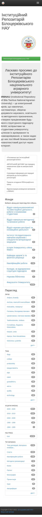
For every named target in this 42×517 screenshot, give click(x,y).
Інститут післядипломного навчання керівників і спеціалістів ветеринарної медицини (19, 238)
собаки (9, 359)
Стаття (9, 452)
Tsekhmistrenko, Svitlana (15, 320)
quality (9, 391)
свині (9, 377)
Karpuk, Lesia (12, 332)
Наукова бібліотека (16, 277)
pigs (8, 372)
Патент (9, 470)
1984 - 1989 (11, 427)
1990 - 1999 (11, 423)
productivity (11, 363)
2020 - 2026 (11, 409)
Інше (8, 484)
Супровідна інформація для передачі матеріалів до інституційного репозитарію (20, 175)
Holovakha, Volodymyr (15, 307)
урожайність (11, 382)
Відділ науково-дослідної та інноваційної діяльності (20, 228)
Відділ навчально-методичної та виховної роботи (20, 221)
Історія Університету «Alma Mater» (19, 249)
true (8, 436)
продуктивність (12, 368)
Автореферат (12, 488)
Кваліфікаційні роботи (17, 263)
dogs (8, 354)
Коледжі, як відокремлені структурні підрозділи (18, 270)
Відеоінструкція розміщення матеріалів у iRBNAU (21, 190)
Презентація (11, 479)
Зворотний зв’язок (7, 512)
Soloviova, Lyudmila (14, 341)
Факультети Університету (18, 282)
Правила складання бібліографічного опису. (20, 183)
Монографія (11, 475)
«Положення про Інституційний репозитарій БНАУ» (18, 159)
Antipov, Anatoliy (12, 298)
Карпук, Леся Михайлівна (16, 336)
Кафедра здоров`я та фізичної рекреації (17, 256)
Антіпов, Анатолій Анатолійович (18, 302)
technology (11, 395)
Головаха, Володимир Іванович (18, 311)
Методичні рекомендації (16, 461)
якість (9, 386)
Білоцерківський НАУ (25, 510)
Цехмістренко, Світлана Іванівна (19, 316)
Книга (9, 466)
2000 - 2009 (11, 418)
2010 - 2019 (11, 413)
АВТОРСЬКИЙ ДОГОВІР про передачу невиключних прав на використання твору (21, 166)
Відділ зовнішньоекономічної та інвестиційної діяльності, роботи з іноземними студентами (20, 210)
